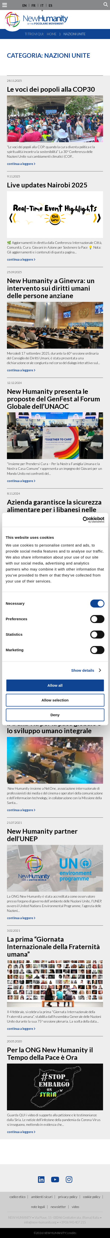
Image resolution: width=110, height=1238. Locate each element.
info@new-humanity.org (40, 1222)
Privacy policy (67, 1197)
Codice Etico (17, 1197)
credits (72, 1233)
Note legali (38, 1207)
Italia (96, 1218)
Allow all (55, 685)
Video (75, 1207)
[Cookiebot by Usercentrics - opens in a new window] (82, 520)
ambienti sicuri (41, 1197)
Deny (55, 715)
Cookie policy (91, 1197)
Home (51, 34)
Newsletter (58, 1207)
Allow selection (55, 700)
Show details (82, 670)
